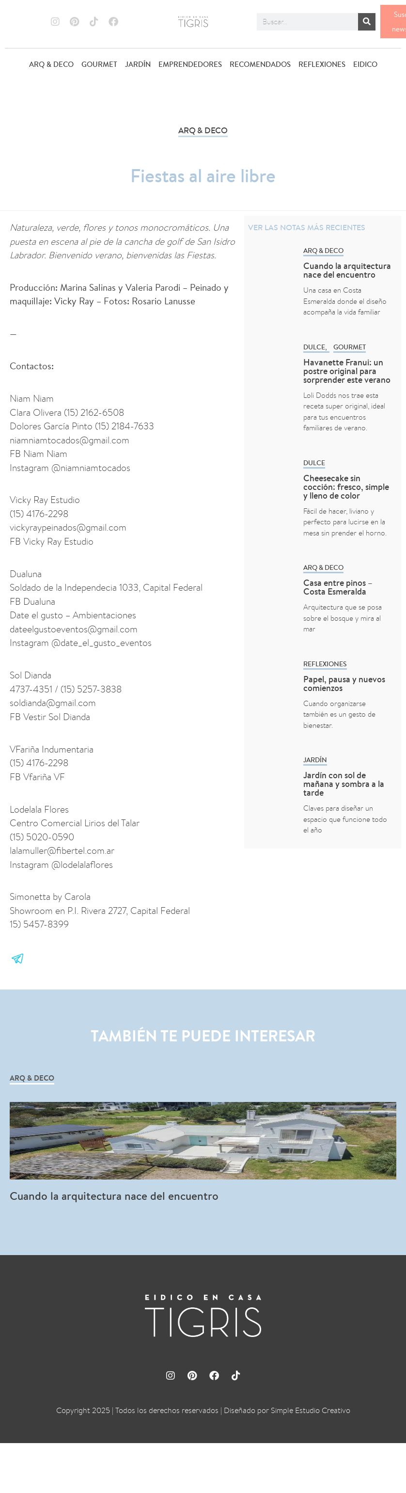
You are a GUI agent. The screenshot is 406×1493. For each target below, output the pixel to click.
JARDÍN (138, 64)
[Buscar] (366, 22)
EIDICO (365, 64)
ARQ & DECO (51, 64)
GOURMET (99, 64)
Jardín (315, 759)
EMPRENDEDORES (190, 64)
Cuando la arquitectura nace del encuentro (347, 270)
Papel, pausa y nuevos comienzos (344, 683)
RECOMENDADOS (260, 64)
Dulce (314, 347)
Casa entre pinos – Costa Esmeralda (338, 587)
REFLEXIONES (321, 64)
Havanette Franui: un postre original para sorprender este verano (346, 371)
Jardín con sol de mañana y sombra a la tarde (343, 784)
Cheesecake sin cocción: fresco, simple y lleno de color (346, 487)
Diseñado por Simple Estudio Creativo (287, 1410)
